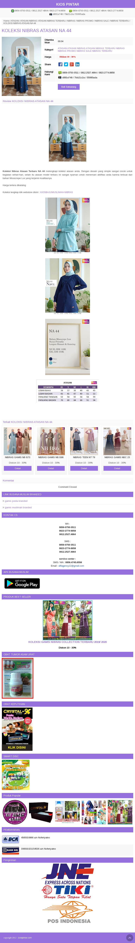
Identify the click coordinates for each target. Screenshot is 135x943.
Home (6, 21)
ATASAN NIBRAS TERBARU (52, 21)
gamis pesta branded (16, 501)
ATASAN (15, 21)
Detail (18, 468)
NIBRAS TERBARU (119, 21)
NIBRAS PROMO (85, 21)
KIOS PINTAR (67, 4)
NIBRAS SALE (102, 21)
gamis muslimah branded (18, 507)
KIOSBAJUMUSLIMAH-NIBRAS (56, 192)
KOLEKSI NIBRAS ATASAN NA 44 (36, 30)
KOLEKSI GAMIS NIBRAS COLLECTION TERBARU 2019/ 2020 (67, 641)
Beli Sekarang (68, 87)
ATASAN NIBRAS (28, 21)
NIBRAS (71, 21)
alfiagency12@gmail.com (71, 566)
